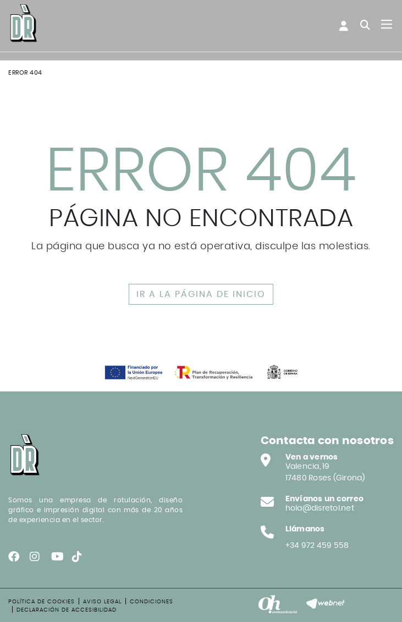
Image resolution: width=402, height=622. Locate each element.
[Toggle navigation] (387, 24)
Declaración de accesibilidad (66, 610)
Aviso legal (102, 601)
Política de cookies (41, 601)
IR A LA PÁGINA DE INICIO (201, 294)
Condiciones (151, 601)
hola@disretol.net (319, 508)
